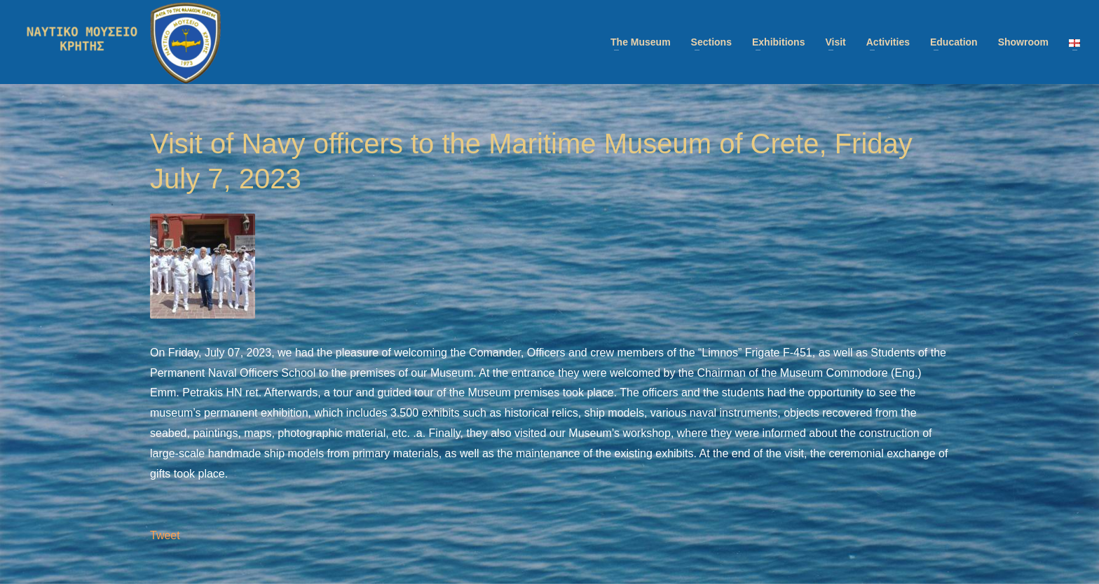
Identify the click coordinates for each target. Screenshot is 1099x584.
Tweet (165, 535)
